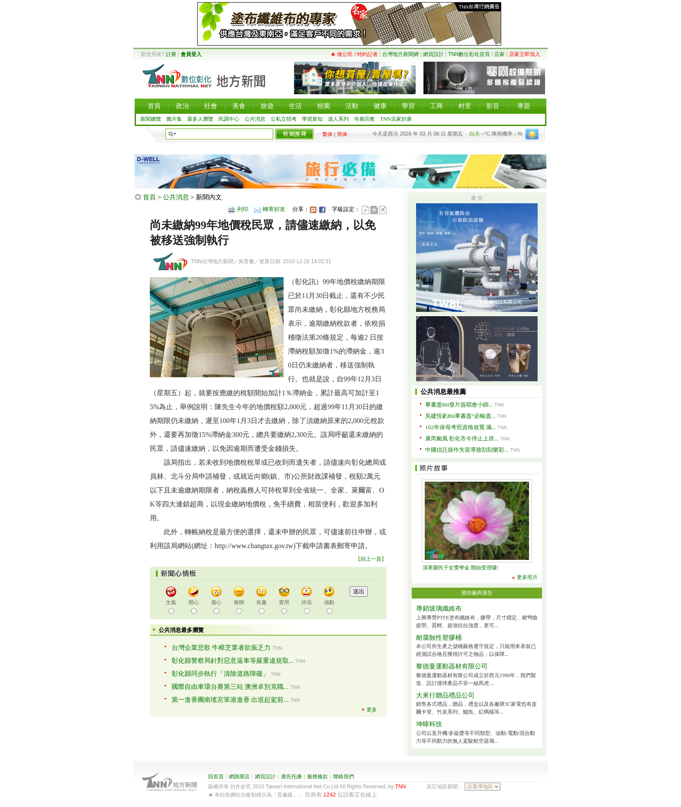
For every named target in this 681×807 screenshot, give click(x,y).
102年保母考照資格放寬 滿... (460, 427)
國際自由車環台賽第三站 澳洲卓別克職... (230, 686)
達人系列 (338, 119)
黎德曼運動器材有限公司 (452, 666)
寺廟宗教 (364, 119)
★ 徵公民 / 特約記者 (354, 54)
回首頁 (216, 777)
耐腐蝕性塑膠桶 (439, 637)
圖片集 (174, 119)
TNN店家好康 (396, 119)
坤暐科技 (429, 724)
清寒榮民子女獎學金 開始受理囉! (461, 568)
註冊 (171, 54)
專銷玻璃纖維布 (439, 608)
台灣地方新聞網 (400, 54)
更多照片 (527, 577)
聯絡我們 (343, 777)
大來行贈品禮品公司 (445, 695)
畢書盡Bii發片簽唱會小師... (459, 404)
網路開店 (239, 777)
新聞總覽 (150, 119)
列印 (242, 209)
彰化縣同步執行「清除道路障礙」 (220, 673)
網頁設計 (433, 54)
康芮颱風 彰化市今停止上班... (462, 438)
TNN (400, 787)
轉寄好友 (274, 209)
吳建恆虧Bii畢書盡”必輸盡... (460, 416)
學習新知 (312, 119)
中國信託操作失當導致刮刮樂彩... (467, 449)
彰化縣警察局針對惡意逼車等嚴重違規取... (233, 660)
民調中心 (228, 119)
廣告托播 (291, 777)
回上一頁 (370, 559)
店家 (499, 54)
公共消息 (255, 119)
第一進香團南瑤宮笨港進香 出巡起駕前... (230, 699)
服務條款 (317, 777)
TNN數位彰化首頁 (469, 54)
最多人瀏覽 (200, 119)
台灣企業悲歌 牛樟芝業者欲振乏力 (221, 647)
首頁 (149, 197)
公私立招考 (284, 119)
